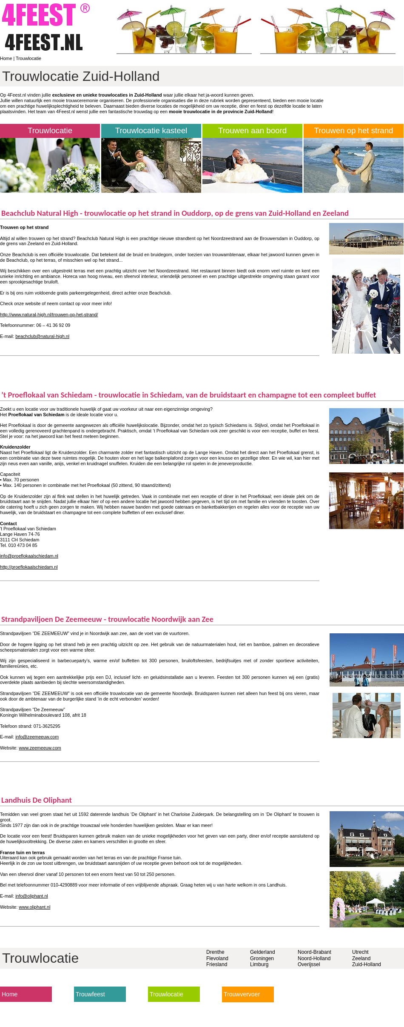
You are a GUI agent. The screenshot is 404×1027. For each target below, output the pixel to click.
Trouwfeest (90, 994)
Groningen (262, 958)
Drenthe (215, 952)
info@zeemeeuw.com (37, 736)
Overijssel (309, 964)
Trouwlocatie (28, 58)
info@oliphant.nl (31, 895)
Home (6, 58)
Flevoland (217, 958)
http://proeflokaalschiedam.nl (29, 566)
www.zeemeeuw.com (40, 747)
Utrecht (360, 952)
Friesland (216, 964)
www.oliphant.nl (34, 907)
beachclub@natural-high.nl (42, 336)
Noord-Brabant (314, 952)
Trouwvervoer (242, 994)
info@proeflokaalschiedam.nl (29, 555)
